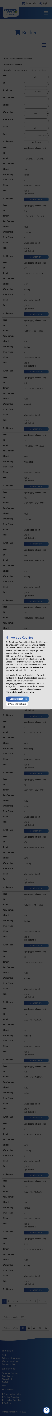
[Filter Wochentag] (36, 113)
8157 (25, 498)
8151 (25, 440)
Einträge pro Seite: (11, 1328)
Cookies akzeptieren (17, 699)
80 (40, 1328)
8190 (25, 1014)
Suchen (36, 142)
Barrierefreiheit (9, 1364)
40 (29, 1328)
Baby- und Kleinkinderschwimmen (18, 58)
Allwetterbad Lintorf (11, 1394)
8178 (25, 842)
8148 (25, 383)
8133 (25, 268)
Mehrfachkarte (36, 199)
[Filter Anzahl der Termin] (36, 99)
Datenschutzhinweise (11, 1358)
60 (34, 1328)
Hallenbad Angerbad (11, 1400)
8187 (25, 899)
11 (4, 1306)
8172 (25, 727)
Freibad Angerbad (10, 1397)
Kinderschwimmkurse (13, 64)
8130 (25, 325)
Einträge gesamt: (11, 1317)
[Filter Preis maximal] (36, 135)
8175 (25, 1072)
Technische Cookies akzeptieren (22, 692)
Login (43, 3)
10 (45, 1301)
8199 (25, 1129)
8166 (25, 555)
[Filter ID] (36, 84)
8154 (25, 785)
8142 (25, 211)
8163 (25, 612)
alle (36, 77)
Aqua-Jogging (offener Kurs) (35, 148)
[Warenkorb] (28, 3)
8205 (26, 1244)
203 (22, 1317)
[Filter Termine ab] (36, 91)
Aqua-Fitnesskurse (39, 70)
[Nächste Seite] (10, 1306)
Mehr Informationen (17, 704)
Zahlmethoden (9, 1368)
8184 (25, 957)
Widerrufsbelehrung (11, 1361)
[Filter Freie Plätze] (36, 120)
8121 (25, 153)
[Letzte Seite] (16, 1306)
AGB (4, 1355)
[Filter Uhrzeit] (36, 106)
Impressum (7, 1350)
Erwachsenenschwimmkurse (15, 70)
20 (23, 1328)
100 (45, 1328)
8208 (26, 1186)
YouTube (6, 1403)
